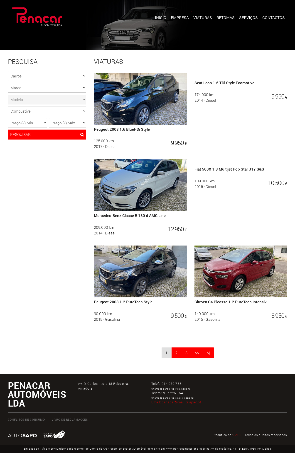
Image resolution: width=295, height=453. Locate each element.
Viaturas (202, 17)
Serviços (248, 17)
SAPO (238, 435)
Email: (176, 402)
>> (197, 352)
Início (160, 17)
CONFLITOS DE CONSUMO (26, 419)
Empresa (180, 17)
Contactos (273, 17)
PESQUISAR (47, 135)
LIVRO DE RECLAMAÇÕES (70, 419)
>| (208, 352)
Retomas (225, 17)
